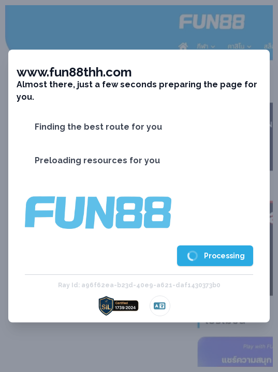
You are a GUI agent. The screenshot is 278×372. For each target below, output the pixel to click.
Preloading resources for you (97, 160)
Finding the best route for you (98, 127)
